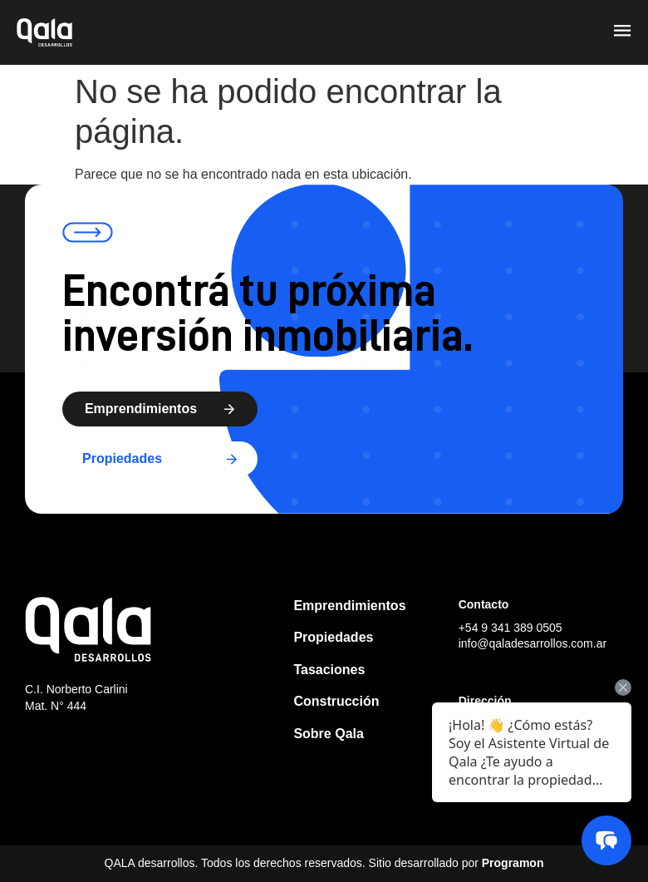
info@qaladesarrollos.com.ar (532, 643)
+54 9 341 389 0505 (510, 627)
